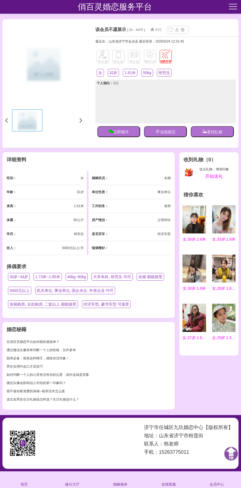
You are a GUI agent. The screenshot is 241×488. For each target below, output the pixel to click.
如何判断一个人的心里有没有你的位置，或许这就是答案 (48, 375)
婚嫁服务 (120, 479)
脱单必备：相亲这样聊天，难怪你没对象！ (38, 358)
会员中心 (217, 479)
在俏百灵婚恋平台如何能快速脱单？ (33, 342)
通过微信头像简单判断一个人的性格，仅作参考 (41, 350)
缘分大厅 (72, 479)
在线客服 (169, 479)
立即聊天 (119, 131)
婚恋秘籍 (16, 329)
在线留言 (165, 131)
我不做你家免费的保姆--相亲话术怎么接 (36, 391)
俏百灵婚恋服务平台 (115, 6)
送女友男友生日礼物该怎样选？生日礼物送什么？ (43, 399)
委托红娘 (212, 131)
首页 (24, 479)
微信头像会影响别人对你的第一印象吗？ (36, 383)
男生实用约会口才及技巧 (25, 366)
